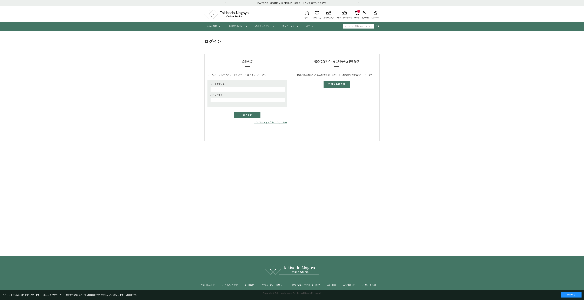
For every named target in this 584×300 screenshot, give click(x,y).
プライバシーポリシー (273, 285)
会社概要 (331, 285)
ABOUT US (349, 285)
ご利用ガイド (208, 285)
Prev (225, 3)
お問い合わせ (369, 285)
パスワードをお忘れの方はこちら (270, 122)
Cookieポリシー (133, 295)
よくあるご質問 (230, 285)
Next (358, 3)
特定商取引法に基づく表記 (306, 285)
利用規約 (249, 285)
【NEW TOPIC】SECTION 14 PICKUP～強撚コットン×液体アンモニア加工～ (292, 3)
